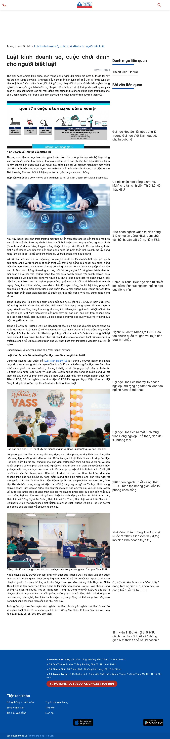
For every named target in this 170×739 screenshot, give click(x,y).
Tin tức (26, 46)
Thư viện (50, 707)
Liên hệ (49, 712)
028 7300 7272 (80, 683)
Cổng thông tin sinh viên (20, 702)
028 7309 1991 (103, 683)
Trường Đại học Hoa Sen (41, 735)
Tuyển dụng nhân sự (56, 702)
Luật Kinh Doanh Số (55, 360)
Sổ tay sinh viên (15, 707)
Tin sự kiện (120, 72)
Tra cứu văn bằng (16, 712)
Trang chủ (13, 46)
